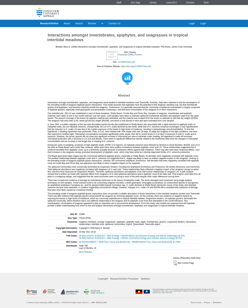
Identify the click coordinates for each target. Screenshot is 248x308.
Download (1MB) (125, 55)
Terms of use (196, 302)
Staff (118, 2)
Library (153, 2)
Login (192, 23)
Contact (190, 2)
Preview (138, 55)
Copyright (103, 278)
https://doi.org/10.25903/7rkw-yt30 (136, 66)
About (67, 23)
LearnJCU (171, 2)
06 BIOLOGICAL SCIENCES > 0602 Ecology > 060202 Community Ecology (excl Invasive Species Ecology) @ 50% (130, 238)
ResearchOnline (49, 23)
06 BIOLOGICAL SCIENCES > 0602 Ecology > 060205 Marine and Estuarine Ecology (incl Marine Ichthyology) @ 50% (132, 236)
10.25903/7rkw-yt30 (126, 62)
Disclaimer (217, 302)
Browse (92, 23)
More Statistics (85, 252)
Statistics (145, 278)
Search (79, 23)
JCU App (135, 2)
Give (206, 2)
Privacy (207, 302)
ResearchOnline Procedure (124, 278)
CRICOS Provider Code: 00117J (75, 302)
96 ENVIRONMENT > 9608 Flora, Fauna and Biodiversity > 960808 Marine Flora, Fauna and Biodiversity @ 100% (129, 242)
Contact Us (114, 23)
